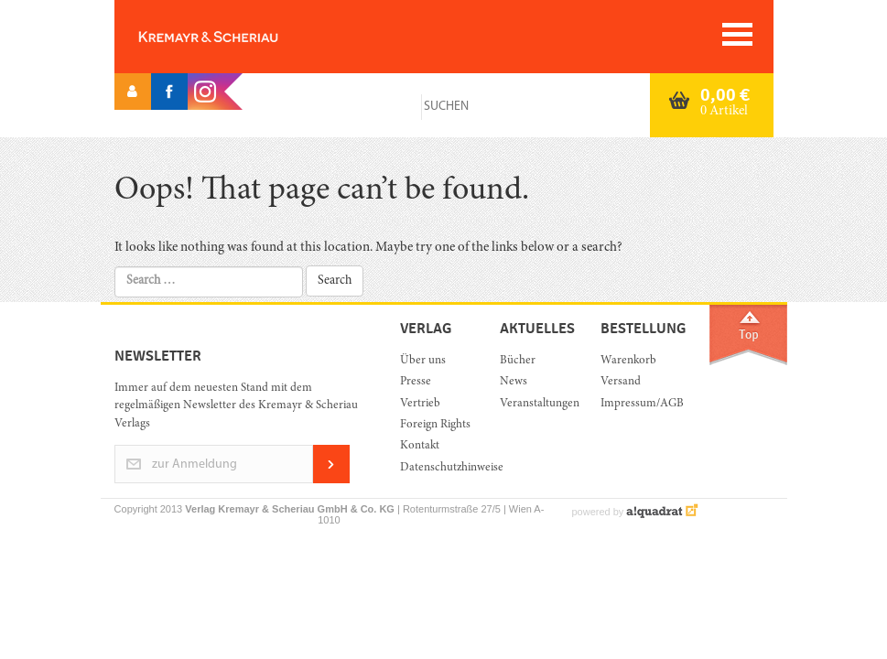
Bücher (517, 361)
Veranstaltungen (536, 404)
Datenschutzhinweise (436, 468)
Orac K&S (238, 36)
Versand (620, 382)
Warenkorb (628, 361)
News (513, 382)
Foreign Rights (435, 425)
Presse (415, 382)
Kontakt (419, 446)
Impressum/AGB (636, 404)
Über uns (423, 361)
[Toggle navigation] (738, 34)
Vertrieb (420, 404)
